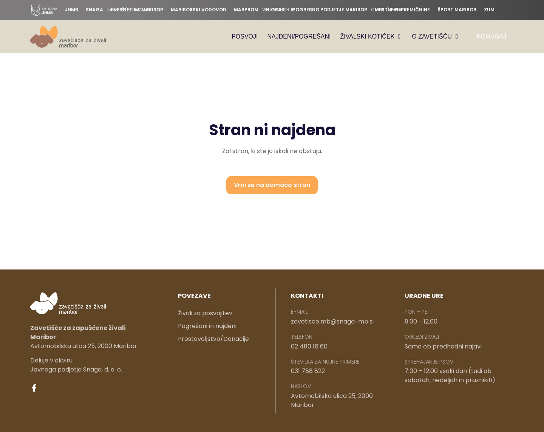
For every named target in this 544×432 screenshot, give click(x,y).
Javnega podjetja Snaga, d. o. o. (76, 370)
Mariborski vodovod (198, 9)
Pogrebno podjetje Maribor (329, 9)
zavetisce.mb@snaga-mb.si (332, 321)
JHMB (71, 9)
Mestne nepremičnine (402, 9)
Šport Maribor (456, 9)
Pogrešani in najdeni (207, 326)
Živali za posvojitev (205, 314)
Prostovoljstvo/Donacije (213, 339)
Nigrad (275, 9)
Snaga (94, 9)
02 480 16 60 (309, 346)
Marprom (246, 9)
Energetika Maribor (137, 9)
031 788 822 (308, 371)
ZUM (489, 9)
